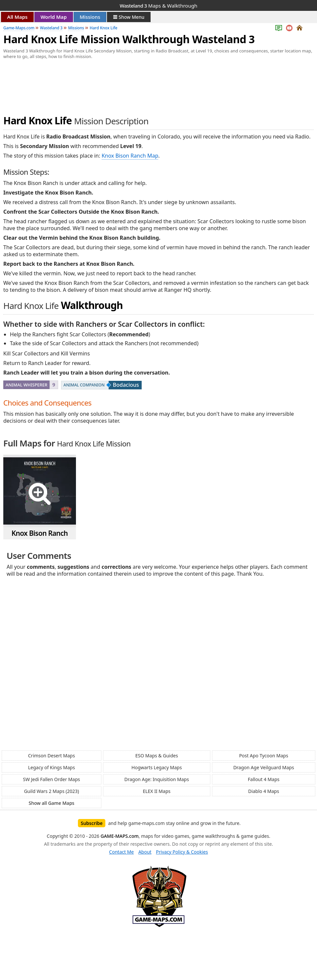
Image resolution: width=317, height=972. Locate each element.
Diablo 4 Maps (263, 791)
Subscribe (91, 823)
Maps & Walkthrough (158, 5)
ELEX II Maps (156, 791)
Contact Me (121, 852)
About (145, 852)
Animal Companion (84, 385)
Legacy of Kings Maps (51, 767)
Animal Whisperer (27, 385)
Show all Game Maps (51, 803)
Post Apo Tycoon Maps (263, 755)
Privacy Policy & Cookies (182, 852)
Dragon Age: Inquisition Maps (156, 779)
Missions (90, 17)
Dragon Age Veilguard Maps (263, 767)
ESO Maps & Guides (156, 755)
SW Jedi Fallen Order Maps (51, 779)
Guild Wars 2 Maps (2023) (51, 791)
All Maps (17, 17)
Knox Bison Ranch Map (130, 155)
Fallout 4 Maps (264, 779)
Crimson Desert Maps (51, 755)
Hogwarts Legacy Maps (156, 767)
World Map (54, 17)
